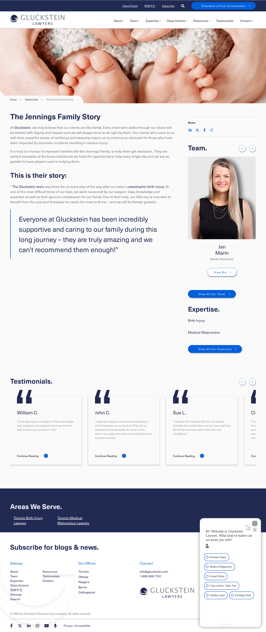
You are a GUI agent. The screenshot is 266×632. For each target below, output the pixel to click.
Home (13, 99)
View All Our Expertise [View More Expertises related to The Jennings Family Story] (215, 349)
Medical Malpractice (204, 332)
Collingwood (86, 592)
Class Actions (177, 20)
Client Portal (130, 6)
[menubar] (183, 20)
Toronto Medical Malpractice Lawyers (73, 520)
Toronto (83, 571)
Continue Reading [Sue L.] (184, 456)
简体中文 (149, 6)
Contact (246, 20)
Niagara (83, 582)
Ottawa (83, 576)
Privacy (68, 626)
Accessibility (82, 626)
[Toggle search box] (183, 5)
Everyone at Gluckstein (53, 219)
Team (135, 20)
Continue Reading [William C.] (28, 456)
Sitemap (16, 594)
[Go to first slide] (252, 148)
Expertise (153, 20)
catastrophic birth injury (145, 186)
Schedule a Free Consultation (223, 6)
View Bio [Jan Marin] (220, 272)
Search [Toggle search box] (15, 599)
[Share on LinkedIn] (190, 130)
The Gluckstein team (28, 186)
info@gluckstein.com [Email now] (154, 571)
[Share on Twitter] (197, 130)
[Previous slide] (242, 148)
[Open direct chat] (247, 527)
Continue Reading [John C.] (106, 456)
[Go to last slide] (242, 381)
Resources (201, 20)
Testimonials (224, 20)
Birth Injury (196, 320)
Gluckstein (22, 127)
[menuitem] (118, 20)
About (119, 20)
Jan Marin (222, 249)
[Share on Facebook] (204, 130)
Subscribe (168, 6)
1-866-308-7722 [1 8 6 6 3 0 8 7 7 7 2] (150, 576)
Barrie (82, 587)
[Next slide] (252, 381)
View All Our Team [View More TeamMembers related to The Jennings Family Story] (211, 294)
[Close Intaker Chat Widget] (255, 523)
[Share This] (211, 130)
